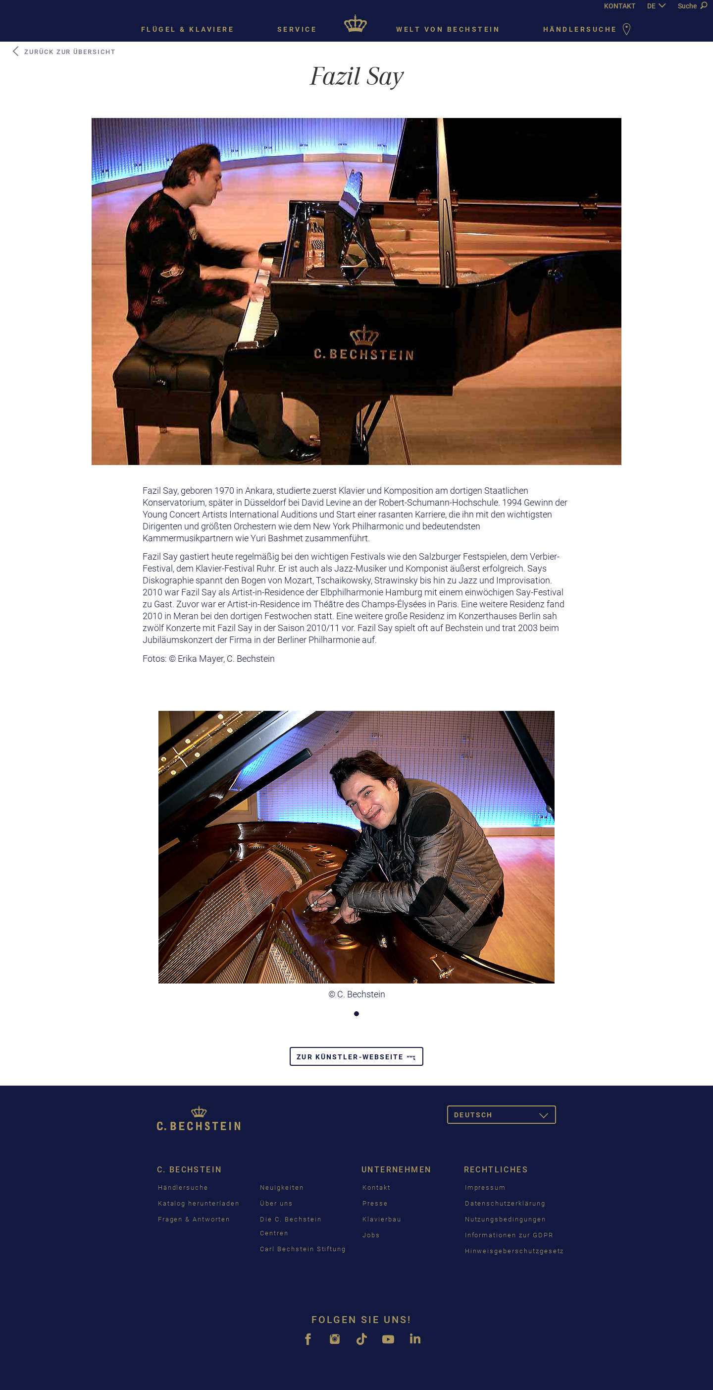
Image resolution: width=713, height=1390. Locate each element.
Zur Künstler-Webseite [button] (356, 1056)
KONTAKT (620, 6)
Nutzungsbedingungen (505, 1219)
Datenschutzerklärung (505, 1203)
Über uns (276, 1203)
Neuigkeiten (282, 1187)
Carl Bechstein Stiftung (303, 1249)
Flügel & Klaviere (188, 29)
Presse (375, 1203)
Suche (692, 6)
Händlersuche (589, 30)
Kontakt (376, 1187)
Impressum (486, 1187)
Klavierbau (382, 1219)
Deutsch (505, 1116)
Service (297, 29)
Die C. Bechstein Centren (290, 1226)
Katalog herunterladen (199, 1203)
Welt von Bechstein (448, 29)
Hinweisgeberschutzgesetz (514, 1251)
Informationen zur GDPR (509, 1235)
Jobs (371, 1235)
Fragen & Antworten (194, 1219)
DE (651, 6)
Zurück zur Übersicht (63, 51)
